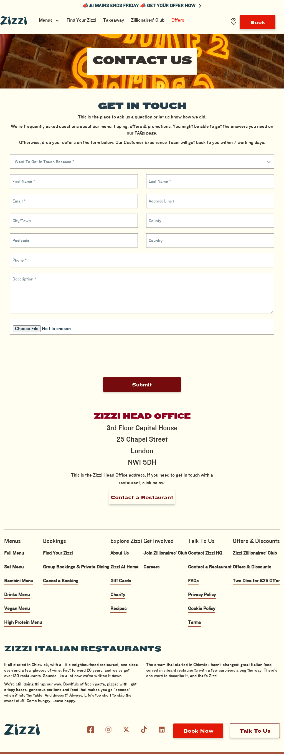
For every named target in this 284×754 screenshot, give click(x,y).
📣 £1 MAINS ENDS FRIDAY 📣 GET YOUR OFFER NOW (141, 6)
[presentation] (142, 356)
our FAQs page (141, 133)
